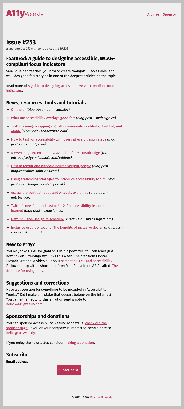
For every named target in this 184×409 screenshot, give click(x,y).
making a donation (79, 342)
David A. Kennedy (101, 397)
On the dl (18, 109)
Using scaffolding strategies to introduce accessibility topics (58, 179)
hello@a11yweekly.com (24, 304)
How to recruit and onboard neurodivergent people (51, 166)
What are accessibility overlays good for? (43, 118)
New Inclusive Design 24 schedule (37, 219)
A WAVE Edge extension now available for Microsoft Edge (55, 153)
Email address (17, 361)
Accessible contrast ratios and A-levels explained (49, 192)
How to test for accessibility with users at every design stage (58, 139)
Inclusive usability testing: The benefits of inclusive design (57, 227)
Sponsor (169, 14)
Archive (153, 14)
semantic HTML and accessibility (86, 261)
